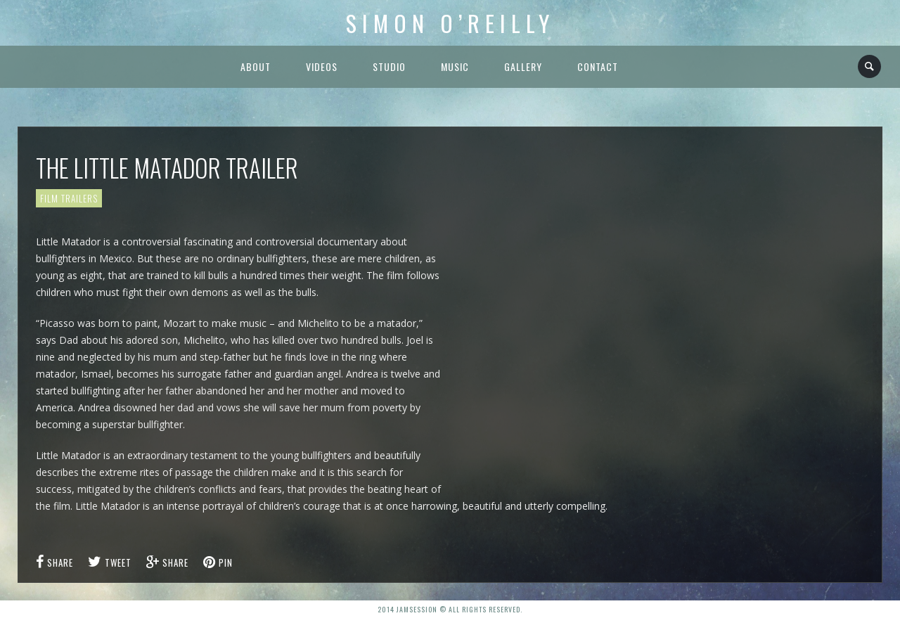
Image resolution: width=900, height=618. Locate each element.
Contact (597, 66)
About (255, 66)
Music (455, 66)
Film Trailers (69, 198)
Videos (322, 66)
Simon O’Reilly (450, 22)
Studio (389, 66)
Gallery (523, 66)
